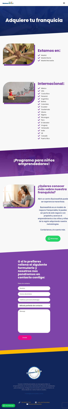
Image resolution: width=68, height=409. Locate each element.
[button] (64, 3)
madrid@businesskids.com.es (34, 393)
